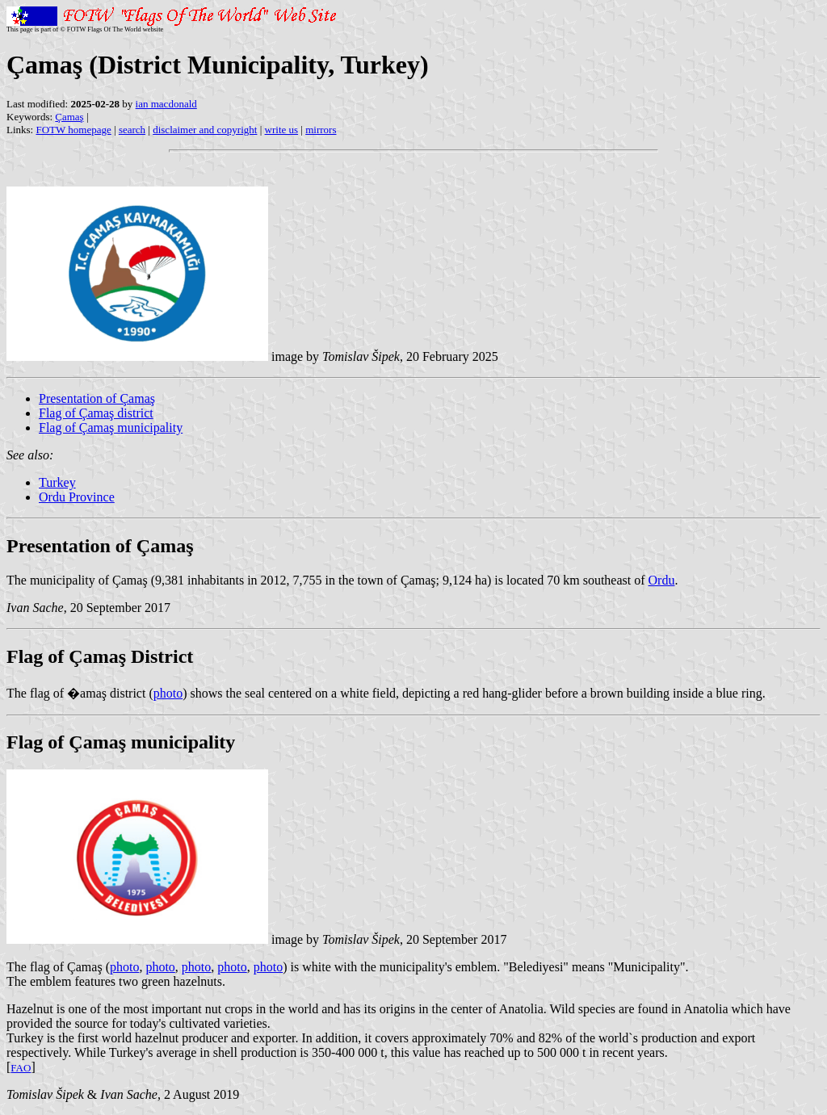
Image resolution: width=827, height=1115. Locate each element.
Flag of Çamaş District (99, 656)
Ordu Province (77, 497)
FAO (20, 1068)
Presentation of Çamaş (97, 398)
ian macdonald (166, 104)
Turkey (57, 482)
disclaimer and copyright (205, 130)
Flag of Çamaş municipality (111, 427)
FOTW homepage (73, 130)
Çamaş (69, 117)
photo (168, 693)
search (132, 130)
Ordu (662, 580)
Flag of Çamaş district (96, 413)
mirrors (320, 130)
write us (282, 130)
